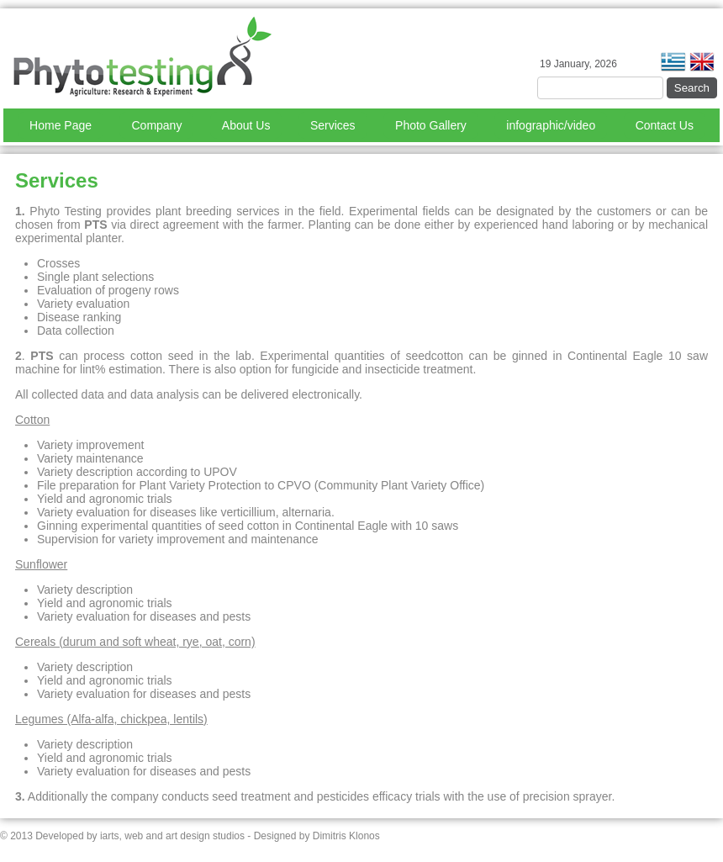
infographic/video (550, 125)
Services (333, 125)
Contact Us (665, 125)
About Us (246, 125)
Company (156, 125)
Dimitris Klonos (346, 836)
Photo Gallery (431, 125)
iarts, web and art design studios (172, 836)
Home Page (60, 125)
